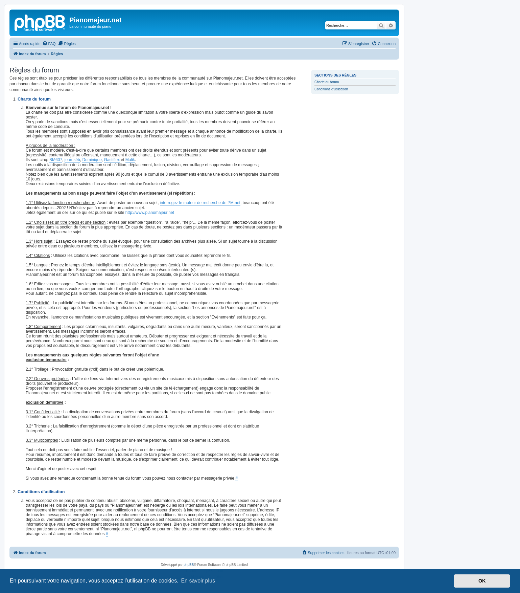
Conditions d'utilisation (331, 89)
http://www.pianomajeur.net (149, 212)
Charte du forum (326, 82)
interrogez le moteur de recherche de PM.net (200, 202)
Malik (130, 159)
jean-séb (72, 159)
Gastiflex (112, 159)
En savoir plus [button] (198, 581)
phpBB (189, 565)
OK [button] (482, 581)
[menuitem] (49, 44)
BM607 (55, 159)
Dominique (91, 159)
